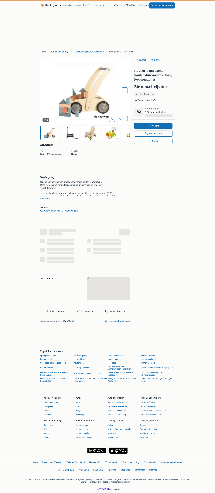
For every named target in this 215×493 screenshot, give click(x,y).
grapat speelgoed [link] (148, 359)
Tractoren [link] (143, 437)
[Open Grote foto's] (112, 119)
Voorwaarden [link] (80, 5)
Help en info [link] (68, 5)
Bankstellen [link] (48, 425)
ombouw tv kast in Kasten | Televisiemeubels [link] (152, 373)
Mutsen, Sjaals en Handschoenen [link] (122, 429)
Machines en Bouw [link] (147, 433)
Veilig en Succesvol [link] (75, 462)
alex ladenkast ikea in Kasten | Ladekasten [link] (120, 373)
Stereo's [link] (47, 410)
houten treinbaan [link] (115, 359)
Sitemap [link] (153, 470)
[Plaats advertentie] (162, 5)
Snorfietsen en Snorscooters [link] (151, 415)
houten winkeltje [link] (148, 363)
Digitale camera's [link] (51, 402)
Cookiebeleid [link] (150, 462)
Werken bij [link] (84, 470)
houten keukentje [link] (47, 368)
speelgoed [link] (112, 363)
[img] (50, 133)
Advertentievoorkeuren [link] (171, 462)
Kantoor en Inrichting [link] (148, 429)
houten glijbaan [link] (80, 356)
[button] (131, 5)
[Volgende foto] (125, 90)
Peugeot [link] (79, 410)
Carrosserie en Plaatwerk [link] (118, 406)
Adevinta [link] (112, 470)
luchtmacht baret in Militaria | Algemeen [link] (158, 368)
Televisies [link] (48, 415)
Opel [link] (77, 406)
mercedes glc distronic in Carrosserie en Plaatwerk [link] (90, 379)
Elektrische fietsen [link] (147, 402)
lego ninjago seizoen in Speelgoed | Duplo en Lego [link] (54, 373)
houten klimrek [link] (80, 359)
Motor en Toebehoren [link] (117, 410)
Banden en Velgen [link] (115, 402)
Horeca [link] (142, 425)
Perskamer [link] (98, 470)
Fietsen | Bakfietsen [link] (147, 406)
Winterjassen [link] (113, 437)
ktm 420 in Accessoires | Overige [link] (87, 374)
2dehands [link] (125, 470)
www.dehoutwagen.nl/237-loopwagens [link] (59, 210)
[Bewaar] (122, 119)
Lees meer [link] (46, 198)
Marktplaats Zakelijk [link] (52, 462)
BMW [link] (78, 402)
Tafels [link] (46, 437)
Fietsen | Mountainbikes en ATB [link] (152, 410)
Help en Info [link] (95, 462)
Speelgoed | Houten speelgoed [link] (53, 363)
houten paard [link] (46, 359)
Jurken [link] (110, 425)
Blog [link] (35, 462)
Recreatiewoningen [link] (84, 437)
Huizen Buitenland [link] (83, 433)
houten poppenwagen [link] (83, 368)
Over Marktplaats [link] (66, 470)
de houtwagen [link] (152, 108)
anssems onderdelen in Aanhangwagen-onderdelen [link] (119, 367)
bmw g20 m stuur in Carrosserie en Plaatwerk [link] (122, 379)
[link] (50, 5)
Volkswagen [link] (81, 415)
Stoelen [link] (47, 433)
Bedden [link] (47, 429)
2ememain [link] (140, 470)
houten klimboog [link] (148, 356)
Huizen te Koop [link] (82, 425)
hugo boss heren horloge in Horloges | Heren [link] (157, 379)
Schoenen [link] (112, 433)
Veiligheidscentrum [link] (95, 5)
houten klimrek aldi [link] (115, 356)
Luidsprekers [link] (49, 406)
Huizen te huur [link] (82, 429)
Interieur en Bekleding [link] (117, 415)
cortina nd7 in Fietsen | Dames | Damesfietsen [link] (53, 379)
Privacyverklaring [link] (131, 462)
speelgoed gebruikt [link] (48, 356)
